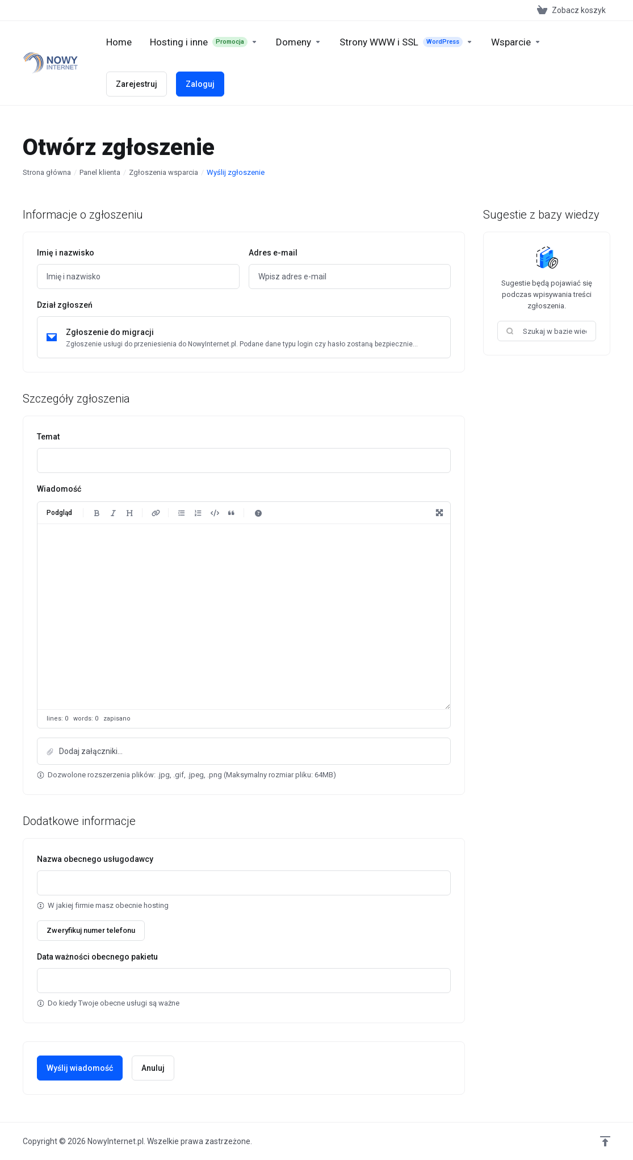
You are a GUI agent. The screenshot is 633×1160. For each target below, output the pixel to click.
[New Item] (406, 42)
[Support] (516, 42)
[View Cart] (571, 10)
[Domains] (298, 42)
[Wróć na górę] (605, 1141)
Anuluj (153, 1068)
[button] (244, 751)
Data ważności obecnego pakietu (97, 956)
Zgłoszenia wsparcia (163, 172)
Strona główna (47, 172)
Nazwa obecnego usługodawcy (95, 859)
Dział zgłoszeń (65, 304)
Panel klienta (99, 172)
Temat (48, 436)
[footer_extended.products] (204, 42)
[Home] (119, 42)
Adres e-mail (273, 252)
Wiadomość (59, 488)
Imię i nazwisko (65, 252)
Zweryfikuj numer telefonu (91, 930)
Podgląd (59, 513)
